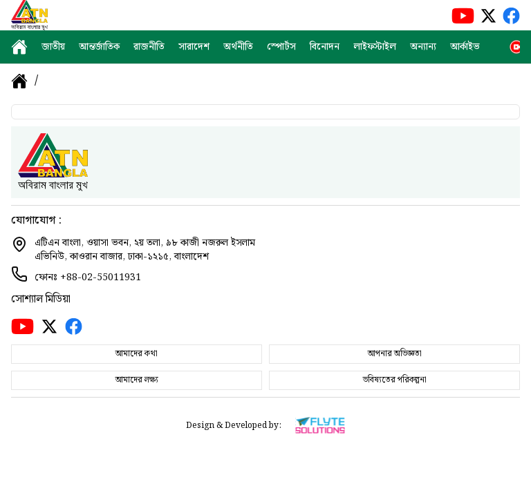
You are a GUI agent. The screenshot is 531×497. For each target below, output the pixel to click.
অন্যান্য (423, 47)
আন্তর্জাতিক (99, 47)
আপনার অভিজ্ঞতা (395, 353)
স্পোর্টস (281, 47)
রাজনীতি (149, 47)
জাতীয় (53, 47)
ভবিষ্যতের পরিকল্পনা (395, 380)
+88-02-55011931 (100, 277)
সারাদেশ (193, 47)
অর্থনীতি (238, 47)
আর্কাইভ (464, 47)
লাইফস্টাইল (374, 47)
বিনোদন (324, 47)
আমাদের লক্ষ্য (136, 380)
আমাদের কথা (136, 353)
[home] (19, 47)
